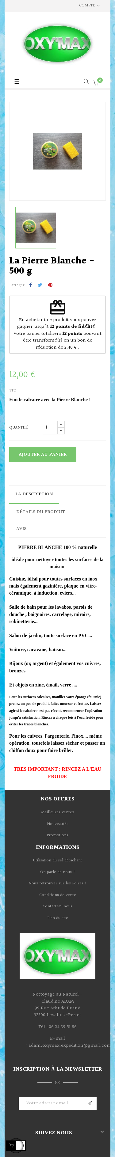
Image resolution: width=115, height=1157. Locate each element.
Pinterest (50, 285)
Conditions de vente (57, 895)
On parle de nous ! (57, 872)
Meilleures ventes (57, 812)
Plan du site (57, 918)
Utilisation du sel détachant (57, 860)
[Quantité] (50, 427)
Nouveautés (57, 824)
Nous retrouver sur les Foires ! (58, 883)
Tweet (40, 285)
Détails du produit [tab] (40, 512)
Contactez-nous (57, 906)
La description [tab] (34, 494)
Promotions (57, 835)
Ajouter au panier (43, 455)
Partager (30, 285)
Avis (21, 529)
